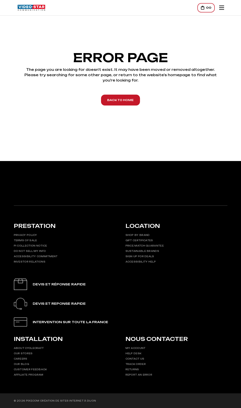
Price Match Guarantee (145, 245)
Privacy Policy (25, 235)
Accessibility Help (141, 261)
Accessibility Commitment (36, 256)
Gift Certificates (139, 240)
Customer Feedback (30, 369)
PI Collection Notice (30, 245)
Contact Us (135, 358)
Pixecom (32, 400)
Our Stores (23, 353)
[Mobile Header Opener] (221, 8)
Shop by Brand (138, 235)
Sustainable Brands (142, 251)
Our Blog (21, 364)
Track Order (136, 364)
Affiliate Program (28, 374)
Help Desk (134, 353)
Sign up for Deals (140, 256)
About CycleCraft (29, 348)
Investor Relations (29, 261)
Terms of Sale (25, 240)
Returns (132, 369)
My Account (136, 348)
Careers (20, 358)
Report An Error (139, 374)
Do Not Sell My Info (30, 251)
